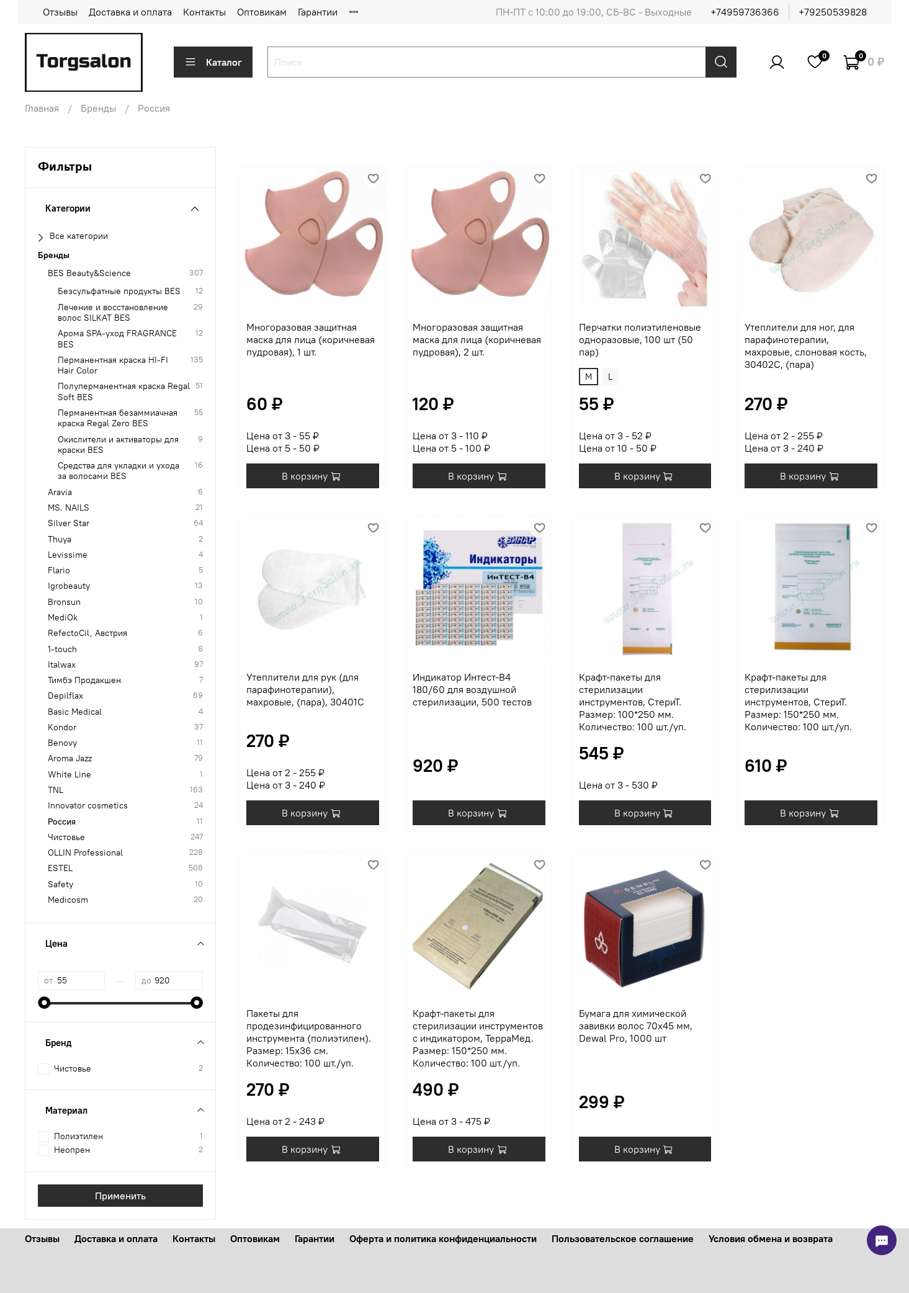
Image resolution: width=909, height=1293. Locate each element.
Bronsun (64, 602)
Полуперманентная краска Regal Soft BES (124, 391)
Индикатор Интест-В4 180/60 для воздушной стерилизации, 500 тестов (472, 689)
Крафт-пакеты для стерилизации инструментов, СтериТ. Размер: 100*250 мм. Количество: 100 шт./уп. (632, 702)
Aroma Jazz (70, 758)
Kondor (62, 727)
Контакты (204, 12)
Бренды (98, 108)
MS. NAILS (68, 508)
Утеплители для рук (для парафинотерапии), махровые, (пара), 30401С (305, 689)
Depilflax (65, 696)
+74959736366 (744, 12)
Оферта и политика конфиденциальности (443, 1238)
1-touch (62, 649)
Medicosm (68, 900)
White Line (69, 774)
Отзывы (60, 12)
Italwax (62, 665)
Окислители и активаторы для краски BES (118, 444)
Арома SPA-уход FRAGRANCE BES (117, 338)
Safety (60, 884)
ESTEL (60, 868)
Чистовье (66, 837)
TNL (55, 790)
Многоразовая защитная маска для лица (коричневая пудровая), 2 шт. (477, 339)
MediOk (63, 617)
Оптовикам (262, 12)
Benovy (62, 743)
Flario (59, 570)
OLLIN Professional (85, 853)
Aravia (60, 492)
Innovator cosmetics (88, 805)
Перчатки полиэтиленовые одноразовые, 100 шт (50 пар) (640, 339)
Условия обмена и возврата (771, 1238)
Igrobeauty (69, 586)
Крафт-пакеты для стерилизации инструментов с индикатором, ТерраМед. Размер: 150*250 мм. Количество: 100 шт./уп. (478, 1038)
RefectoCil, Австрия (87, 633)
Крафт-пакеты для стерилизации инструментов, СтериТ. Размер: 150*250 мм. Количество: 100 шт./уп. (798, 702)
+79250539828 (833, 12)
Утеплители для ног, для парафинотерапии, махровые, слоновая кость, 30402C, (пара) (806, 345)
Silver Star (68, 523)
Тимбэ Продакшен (84, 680)
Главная (42, 108)
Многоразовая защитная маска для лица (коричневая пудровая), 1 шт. (310, 339)
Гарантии (318, 12)
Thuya (59, 539)
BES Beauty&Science (89, 273)
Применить (120, 1195)
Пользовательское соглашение (623, 1238)
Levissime (67, 555)
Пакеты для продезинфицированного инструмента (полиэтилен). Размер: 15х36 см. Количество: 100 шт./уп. (308, 1038)
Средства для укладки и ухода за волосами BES (118, 470)
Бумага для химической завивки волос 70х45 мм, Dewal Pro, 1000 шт (635, 1025)
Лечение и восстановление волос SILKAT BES (113, 312)
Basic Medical (75, 712)
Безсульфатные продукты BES (119, 291)
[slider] (44, 1002)
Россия (62, 822)
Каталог (213, 62)
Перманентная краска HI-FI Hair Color (113, 365)
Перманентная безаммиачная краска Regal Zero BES (117, 418)
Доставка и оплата (130, 12)
